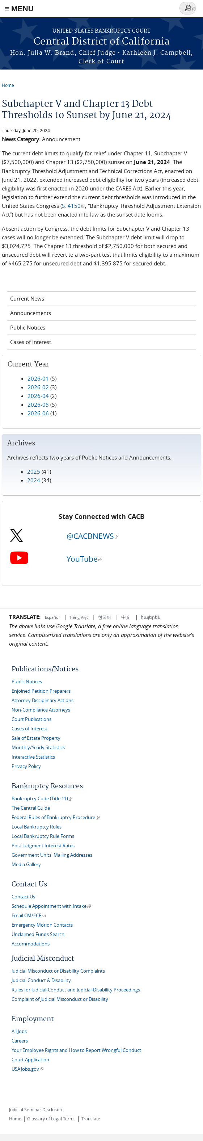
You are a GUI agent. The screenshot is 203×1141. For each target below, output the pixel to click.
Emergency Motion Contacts (42, 925)
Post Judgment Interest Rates (43, 846)
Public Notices (27, 327)
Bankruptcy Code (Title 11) (42, 799)
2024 (33, 480)
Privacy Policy (26, 766)
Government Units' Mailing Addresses (52, 855)
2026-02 (38, 387)
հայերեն (151, 617)
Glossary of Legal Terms (51, 1118)
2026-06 (38, 413)
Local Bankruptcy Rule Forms (43, 836)
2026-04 (38, 395)
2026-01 (38, 378)
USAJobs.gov (27, 1069)
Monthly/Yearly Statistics (38, 747)
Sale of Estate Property (36, 738)
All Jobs (19, 1031)
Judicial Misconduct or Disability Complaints (58, 971)
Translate (90, 1118)
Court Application (30, 1060)
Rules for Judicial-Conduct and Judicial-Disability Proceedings (76, 990)
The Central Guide (31, 808)
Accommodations (31, 944)
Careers (20, 1041)
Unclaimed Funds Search (38, 934)
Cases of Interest (30, 341)
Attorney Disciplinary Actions (42, 700)
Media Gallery (26, 864)
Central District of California (102, 42)
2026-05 (38, 404)
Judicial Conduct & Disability (41, 980)
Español (53, 617)
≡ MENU (19, 8)
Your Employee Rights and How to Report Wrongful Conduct (76, 1050)
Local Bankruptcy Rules (37, 827)
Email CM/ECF (29, 916)
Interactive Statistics (33, 757)
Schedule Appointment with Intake (51, 906)
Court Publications (31, 719)
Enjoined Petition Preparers (41, 691)
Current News (27, 298)
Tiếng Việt (78, 617)
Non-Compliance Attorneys (41, 710)
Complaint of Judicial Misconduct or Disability (60, 999)
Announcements (30, 312)
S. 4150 (73, 205)
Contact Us (23, 897)
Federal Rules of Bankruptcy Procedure (56, 817)
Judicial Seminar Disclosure (36, 1109)
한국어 (104, 617)
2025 (33, 471)
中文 (126, 617)
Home (8, 85)
